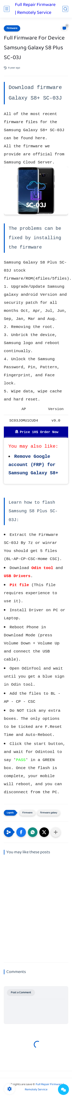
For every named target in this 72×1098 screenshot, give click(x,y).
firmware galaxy (48, 813)
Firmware (12, 28)
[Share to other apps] (55, 832)
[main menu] (7, 9)
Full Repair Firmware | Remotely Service (35, 9)
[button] (21, 832)
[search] (65, 9)
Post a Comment (21, 992)
